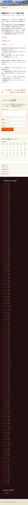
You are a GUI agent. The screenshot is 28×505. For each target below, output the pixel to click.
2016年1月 (5, 469)
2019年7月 (5, 372)
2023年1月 (5, 275)
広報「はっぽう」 (5, 167)
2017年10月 (5, 421)
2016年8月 (5, 453)
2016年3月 (5, 464)
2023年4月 (5, 269)
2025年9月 (5, 202)
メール (3, 122)
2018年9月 (5, 395)
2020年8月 (5, 342)
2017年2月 (5, 439)
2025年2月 (5, 218)
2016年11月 (5, 446)
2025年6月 (5, 209)
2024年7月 (5, 234)
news (13, 15)
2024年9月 (5, 229)
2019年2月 (5, 384)
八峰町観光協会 (5, 169)
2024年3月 (5, 243)
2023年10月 (5, 255)
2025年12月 (5, 195)
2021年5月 (5, 322)
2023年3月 (5, 271)
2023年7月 (5, 262)
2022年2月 (5, 301)
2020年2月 (5, 356)
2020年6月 (5, 347)
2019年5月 (5, 377)
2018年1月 (5, 414)
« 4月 (6, 157)
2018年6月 (5, 402)
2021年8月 (5, 315)
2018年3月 (5, 409)
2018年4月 (5, 407)
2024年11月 (5, 225)
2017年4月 (5, 434)
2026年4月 (5, 186)
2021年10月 (5, 310)
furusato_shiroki (21, 15)
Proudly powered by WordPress (8, 502)
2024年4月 (5, 241)
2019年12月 (5, 361)
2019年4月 (5, 379)
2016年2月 (5, 467)
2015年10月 (5, 476)
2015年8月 (5, 481)
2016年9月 (5, 451)
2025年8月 (5, 204)
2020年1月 (5, 358)
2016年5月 (5, 460)
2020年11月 (5, 335)
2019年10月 (5, 365)
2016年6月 (5, 458)
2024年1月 (5, 248)
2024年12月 (5, 222)
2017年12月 (5, 416)
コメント (4, 109)
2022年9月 (5, 285)
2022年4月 (5, 296)
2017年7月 (5, 428)
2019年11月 (5, 363)
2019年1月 (5, 386)
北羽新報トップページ (7, 44)
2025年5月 (5, 211)
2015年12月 (5, 471)
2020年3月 (5, 354)
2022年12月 (5, 278)
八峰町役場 (4, 165)
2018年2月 (5, 411)
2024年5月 (5, 239)
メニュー (3, 7)
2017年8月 (5, 425)
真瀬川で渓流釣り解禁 (18, 92)
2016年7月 (5, 455)
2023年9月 (5, 257)
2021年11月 (5, 308)
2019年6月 (5, 375)
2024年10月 (5, 227)
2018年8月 (5, 398)
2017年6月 (5, 430)
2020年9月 (5, 340)
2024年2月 (5, 246)
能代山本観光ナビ (5, 173)
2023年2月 (5, 273)
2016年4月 (5, 462)
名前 (3, 119)
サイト (3, 126)
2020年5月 (5, 349)
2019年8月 (5, 370)
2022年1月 (5, 303)
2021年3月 (5, 326)
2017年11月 (5, 418)
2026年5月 (5, 183)
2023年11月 (5, 252)
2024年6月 (5, 236)
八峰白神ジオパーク (6, 171)
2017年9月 (5, 423)
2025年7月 (5, 206)
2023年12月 (5, 250)
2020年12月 (5, 333)
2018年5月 (5, 405)
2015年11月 (5, 474)
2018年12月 (5, 388)
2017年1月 (5, 441)
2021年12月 (5, 305)
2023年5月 (5, 266)
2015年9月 (5, 478)
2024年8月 (5, 232)
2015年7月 (5, 483)
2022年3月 (5, 299)
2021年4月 (5, 324)
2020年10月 (5, 338)
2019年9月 (5, 368)
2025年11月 (5, 197)
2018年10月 (5, 393)
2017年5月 (5, 432)
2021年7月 (5, 317)
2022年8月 (5, 287)
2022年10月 (5, 282)
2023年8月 (5, 259)
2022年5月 (5, 294)
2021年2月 (5, 328)
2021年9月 (5, 312)
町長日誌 (3, 37)
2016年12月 (5, 444)
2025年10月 (5, 199)
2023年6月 (5, 264)
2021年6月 (5, 319)
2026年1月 (5, 193)
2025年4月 (5, 213)
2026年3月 (5, 188)
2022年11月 (5, 280)
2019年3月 (5, 381)
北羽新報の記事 (5, 41)
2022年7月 (5, 289)
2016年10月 (5, 448)
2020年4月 (5, 352)
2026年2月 (5, 190)
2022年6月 (5, 292)
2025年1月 (5, 220)
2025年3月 (5, 216)
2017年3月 (5, 437)
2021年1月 (5, 331)
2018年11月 (5, 391)
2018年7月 (5, 400)
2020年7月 (5, 345)
